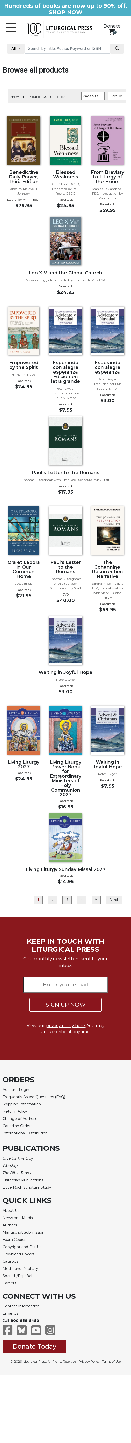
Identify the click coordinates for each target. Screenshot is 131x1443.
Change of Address (20, 1118)
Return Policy (15, 1111)
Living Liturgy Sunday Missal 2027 (65, 869)
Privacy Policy (89, 1361)
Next (114, 899)
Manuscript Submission (24, 1232)
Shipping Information (22, 1104)
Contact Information (21, 1306)
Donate (112, 26)
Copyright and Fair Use (23, 1247)
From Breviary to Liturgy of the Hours (107, 176)
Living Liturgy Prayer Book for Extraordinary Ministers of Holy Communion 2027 (65, 778)
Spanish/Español (17, 1276)
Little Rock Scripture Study (27, 1187)
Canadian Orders (17, 1126)
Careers (9, 1283)
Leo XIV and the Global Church (65, 273)
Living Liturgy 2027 (23, 764)
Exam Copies (14, 1239)
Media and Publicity (20, 1268)
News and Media (18, 1218)
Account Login (16, 1089)
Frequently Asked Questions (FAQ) (34, 1097)
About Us (11, 1210)
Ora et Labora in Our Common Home (24, 569)
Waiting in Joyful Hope (65, 672)
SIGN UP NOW (65, 1004)
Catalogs (10, 1261)
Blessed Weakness (65, 174)
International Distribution (25, 1133)
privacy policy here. (66, 1025)
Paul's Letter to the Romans (65, 472)
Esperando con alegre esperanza (107, 367)
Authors (10, 1225)
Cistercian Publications (23, 1180)
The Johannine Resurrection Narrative (107, 569)
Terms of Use (111, 1361)
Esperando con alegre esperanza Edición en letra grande (65, 372)
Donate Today (34, 1346)
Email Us (10, 1313)
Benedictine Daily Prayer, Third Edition (24, 176)
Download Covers (18, 1254)
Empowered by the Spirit (23, 365)
